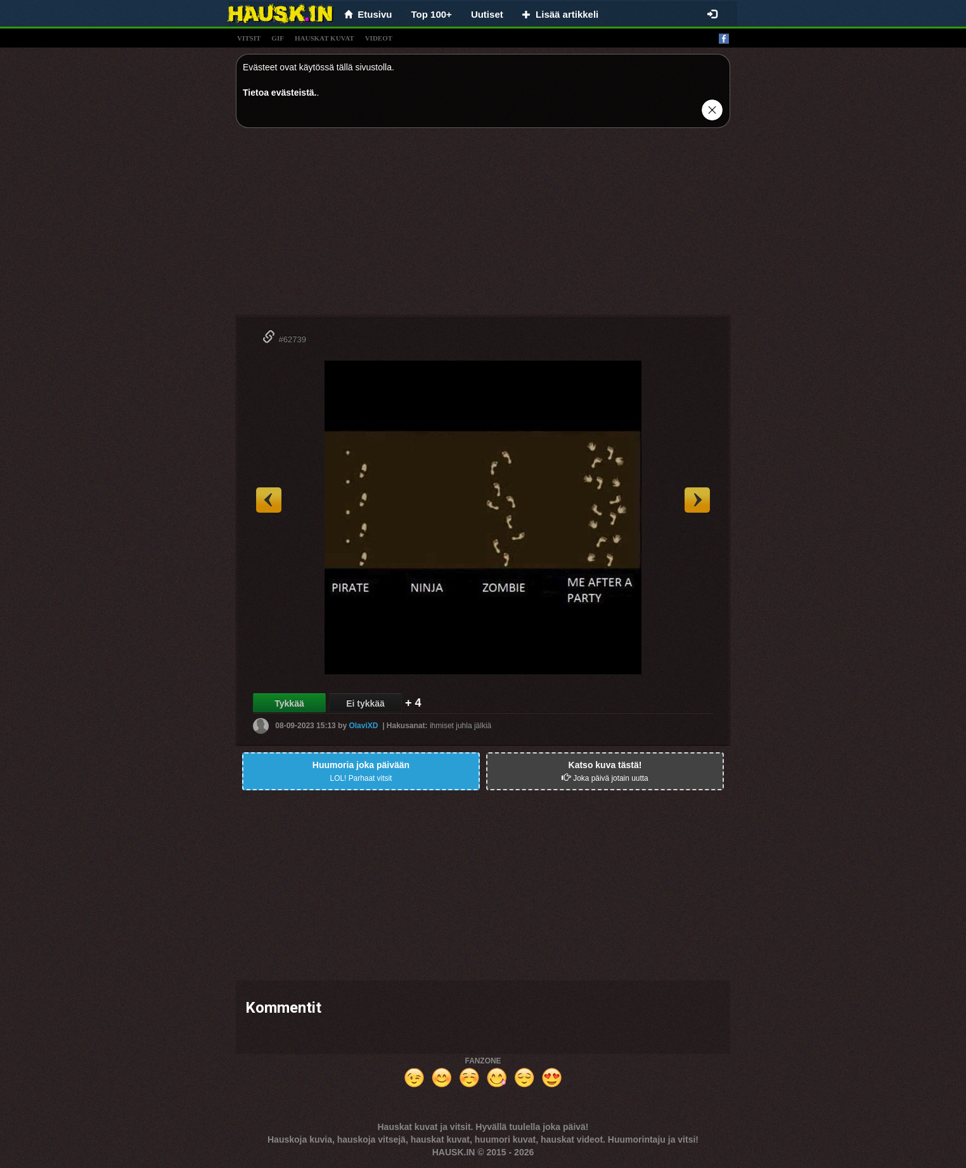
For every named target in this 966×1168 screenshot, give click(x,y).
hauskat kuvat (324, 38)
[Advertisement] (483, 226)
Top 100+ (431, 14)
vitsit (249, 38)
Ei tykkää (365, 703)
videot (378, 38)
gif (277, 38)
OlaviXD (363, 725)
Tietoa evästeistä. (279, 92)
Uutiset (487, 14)
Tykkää (289, 703)
